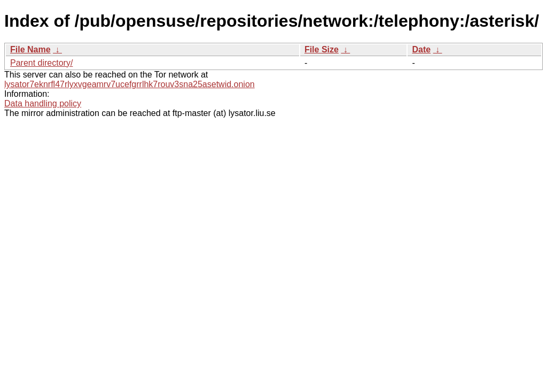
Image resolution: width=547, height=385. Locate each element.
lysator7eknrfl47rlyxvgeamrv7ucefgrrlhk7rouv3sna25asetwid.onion (129, 84)
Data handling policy (42, 103)
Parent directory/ (41, 62)
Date (421, 49)
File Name (30, 49)
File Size (321, 49)
